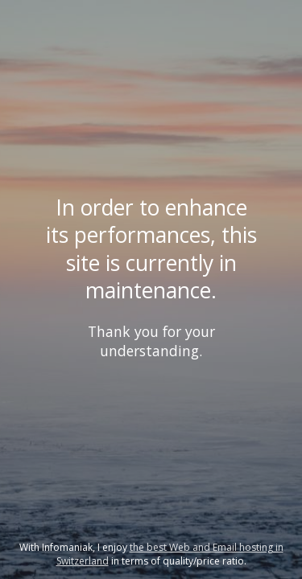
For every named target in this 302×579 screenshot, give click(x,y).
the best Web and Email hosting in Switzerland (169, 554)
